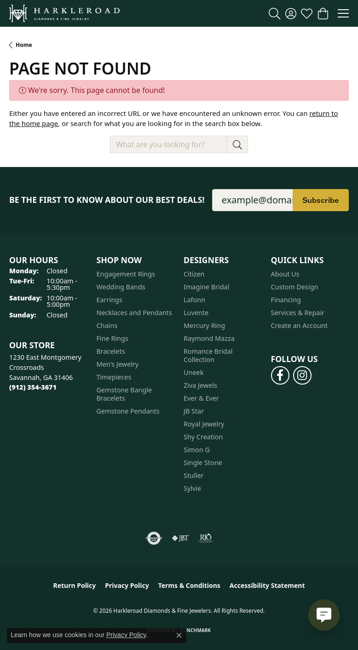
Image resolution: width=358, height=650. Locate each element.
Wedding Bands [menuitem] (121, 286)
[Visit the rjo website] (206, 538)
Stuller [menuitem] (193, 475)
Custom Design (294, 286)
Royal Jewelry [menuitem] (204, 424)
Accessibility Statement (267, 585)
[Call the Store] (33, 387)
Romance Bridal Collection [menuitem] (208, 355)
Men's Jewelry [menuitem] (118, 364)
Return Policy (74, 585)
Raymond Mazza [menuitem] (209, 338)
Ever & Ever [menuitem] (201, 398)
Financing (286, 299)
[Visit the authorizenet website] (153, 538)
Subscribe (320, 200)
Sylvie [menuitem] (192, 488)
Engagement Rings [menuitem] (126, 274)
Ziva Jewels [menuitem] (200, 385)
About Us (285, 274)
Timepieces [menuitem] (114, 377)
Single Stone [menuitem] (203, 462)
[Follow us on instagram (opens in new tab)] (302, 375)
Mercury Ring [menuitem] (204, 325)
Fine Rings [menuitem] (112, 338)
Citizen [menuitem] (194, 274)
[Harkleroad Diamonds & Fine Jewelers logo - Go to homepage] (64, 13)
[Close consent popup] (179, 635)
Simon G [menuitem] (197, 449)
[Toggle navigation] (343, 13)
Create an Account (299, 325)
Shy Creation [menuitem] (203, 436)
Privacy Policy (127, 585)
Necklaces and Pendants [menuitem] (134, 312)
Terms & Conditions (189, 585)
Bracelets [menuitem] (111, 351)
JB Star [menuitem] (194, 411)
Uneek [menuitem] (193, 372)
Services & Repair (298, 312)
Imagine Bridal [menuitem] (206, 286)
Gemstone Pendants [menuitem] (128, 411)
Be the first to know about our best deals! (107, 200)
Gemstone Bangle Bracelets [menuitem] (124, 394)
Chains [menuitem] (107, 325)
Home (24, 45)
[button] (274, 13)
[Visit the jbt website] (180, 538)
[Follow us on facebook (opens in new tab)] (280, 375)
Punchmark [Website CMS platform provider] (195, 630)
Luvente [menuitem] (196, 312)
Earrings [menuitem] (109, 299)
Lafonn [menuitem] (194, 299)
